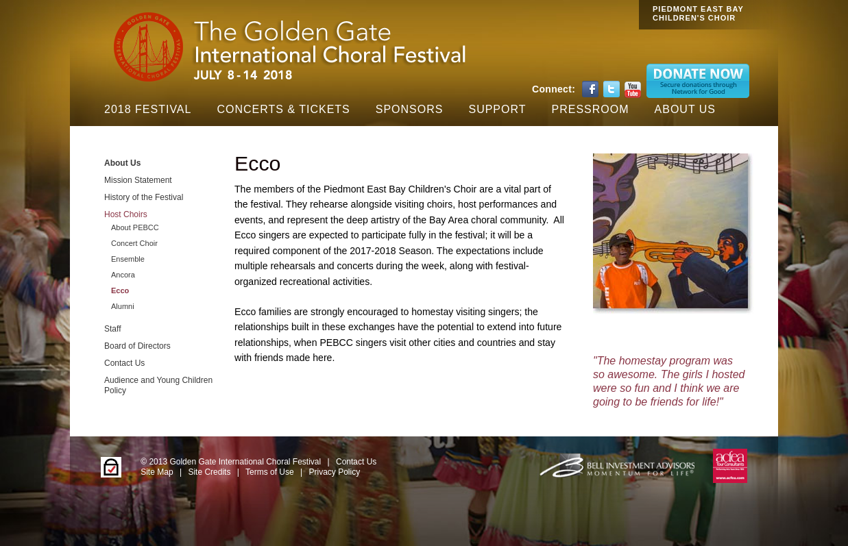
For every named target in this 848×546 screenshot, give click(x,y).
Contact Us (124, 363)
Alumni (122, 306)
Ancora (123, 275)
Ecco (120, 290)
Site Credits (209, 472)
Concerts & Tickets (283, 109)
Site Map (157, 472)
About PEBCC (135, 227)
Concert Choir (134, 243)
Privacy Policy (335, 472)
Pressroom (590, 109)
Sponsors (410, 109)
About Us (685, 109)
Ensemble (128, 259)
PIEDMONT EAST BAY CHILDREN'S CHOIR (698, 13)
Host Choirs (125, 214)
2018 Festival (147, 109)
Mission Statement (138, 180)
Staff (112, 329)
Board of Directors (137, 346)
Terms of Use (269, 472)
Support (497, 109)
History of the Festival (143, 197)
